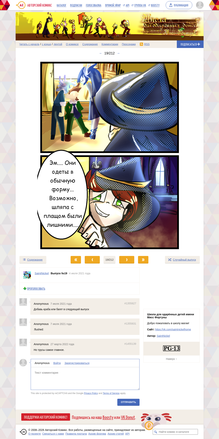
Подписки (76, 5)
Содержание (90, 44)
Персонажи (129, 44)
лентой (57, 44)
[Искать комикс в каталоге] (155, 431)
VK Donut (128, 417)
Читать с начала (29, 44)
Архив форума (97, 433)
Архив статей (116, 433)
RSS (147, 44)
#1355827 (130, 303)
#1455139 (130, 343)
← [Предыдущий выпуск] (100, 53)
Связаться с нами (53, 433)
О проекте (34, 433)
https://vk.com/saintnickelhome (173, 329)
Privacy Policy (91, 393)
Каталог (61, 5)
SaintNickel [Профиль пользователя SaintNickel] (42, 273)
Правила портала (76, 433)
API (127, 5)
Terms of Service (111, 393)
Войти (57, 363)
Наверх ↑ (171, 358)
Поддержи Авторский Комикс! (45, 416)
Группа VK (140, 5)
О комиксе (72, 44)
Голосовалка (93, 5)
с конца (46, 44)
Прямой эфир (113, 5)
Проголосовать (36, 289)
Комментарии (109, 44)
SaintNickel (163, 335)
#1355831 (130, 323)
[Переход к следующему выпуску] (110, 155)
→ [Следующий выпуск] (118, 53)
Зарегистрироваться (76, 363)
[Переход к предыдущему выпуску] (39, 155)
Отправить (128, 402)
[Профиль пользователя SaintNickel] (27, 275)
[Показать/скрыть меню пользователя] (199, 5)
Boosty (155, 5)
